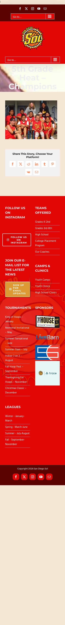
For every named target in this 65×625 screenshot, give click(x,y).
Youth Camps (42, 280)
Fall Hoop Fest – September (14, 369)
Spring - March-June (16, 427)
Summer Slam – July (16, 349)
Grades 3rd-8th (43, 228)
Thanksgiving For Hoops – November (16, 380)
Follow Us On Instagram (17, 240)
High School (42, 235)
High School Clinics (46, 293)
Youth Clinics (42, 286)
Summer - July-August (17, 433)
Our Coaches (42, 252)
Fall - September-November (15, 442)
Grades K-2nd (42, 222)
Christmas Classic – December (15, 390)
